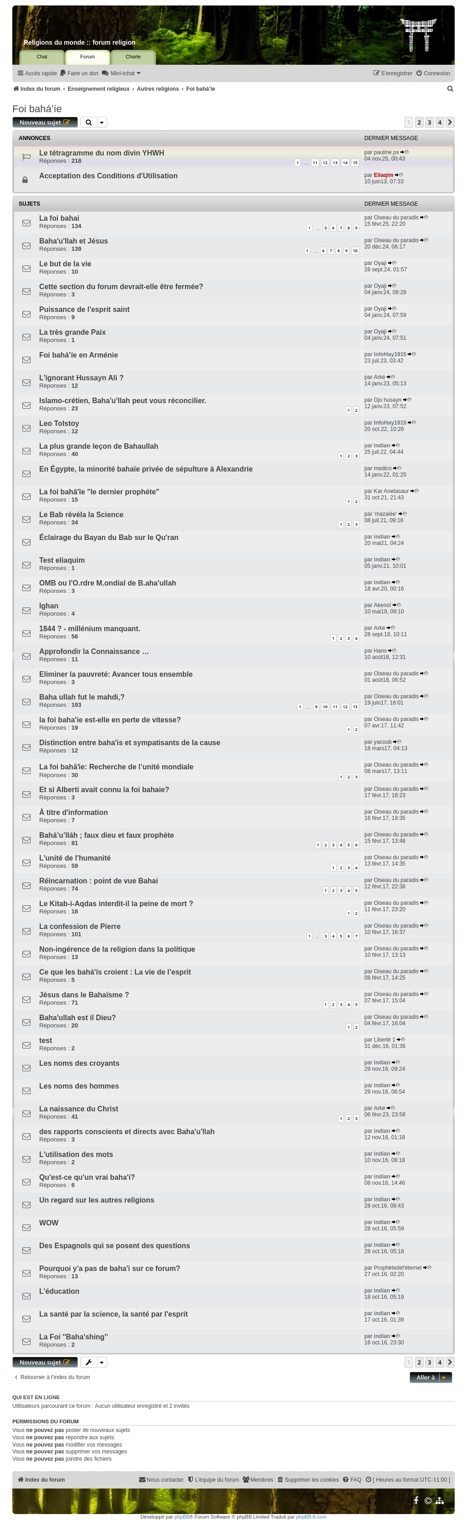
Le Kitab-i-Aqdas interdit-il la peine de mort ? (116, 904)
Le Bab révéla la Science (81, 515)
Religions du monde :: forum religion (79, 42)
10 (355, 251)
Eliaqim (384, 175)
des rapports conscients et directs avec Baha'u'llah (127, 1132)
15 (355, 163)
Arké (379, 377)
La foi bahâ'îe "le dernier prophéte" (99, 492)
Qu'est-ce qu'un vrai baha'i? (87, 1177)
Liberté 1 (384, 1040)
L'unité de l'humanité (75, 858)
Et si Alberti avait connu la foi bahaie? (104, 790)
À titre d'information (73, 812)
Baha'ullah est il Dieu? (77, 1018)
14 (345, 163)
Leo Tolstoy (59, 423)
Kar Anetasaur (391, 491)
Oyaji (380, 263)
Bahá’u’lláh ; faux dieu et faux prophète (106, 835)
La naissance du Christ (78, 1109)
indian (382, 445)
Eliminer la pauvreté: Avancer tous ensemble (116, 674)
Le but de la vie (65, 264)
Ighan (48, 606)
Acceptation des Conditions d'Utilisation (108, 176)
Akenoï (382, 605)
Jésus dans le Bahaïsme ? (84, 995)
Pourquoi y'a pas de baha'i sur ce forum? (109, 1268)
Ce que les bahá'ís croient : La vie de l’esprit (115, 972)
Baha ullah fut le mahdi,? (82, 697)
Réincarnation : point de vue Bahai (98, 881)
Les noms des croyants (79, 1063)
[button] (450, 122)
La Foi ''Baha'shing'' (73, 1337)
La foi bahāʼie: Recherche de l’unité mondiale (116, 767)
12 (325, 163)
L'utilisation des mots (76, 1154)
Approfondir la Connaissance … (94, 651)
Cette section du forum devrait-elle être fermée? (121, 286)
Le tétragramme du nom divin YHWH (101, 153)
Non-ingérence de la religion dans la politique (117, 949)
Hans (380, 651)
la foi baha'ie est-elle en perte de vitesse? (110, 720)
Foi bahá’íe (37, 108)
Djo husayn (388, 400)
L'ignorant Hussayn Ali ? (81, 378)
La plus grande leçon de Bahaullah (98, 446)
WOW (48, 1223)
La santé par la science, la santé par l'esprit (113, 1314)
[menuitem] (79, 73)
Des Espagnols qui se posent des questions (114, 1246)
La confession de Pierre (80, 926)
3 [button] (429, 122)
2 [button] (419, 122)
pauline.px (386, 152)
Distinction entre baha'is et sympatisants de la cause (129, 743)
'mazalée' (385, 514)
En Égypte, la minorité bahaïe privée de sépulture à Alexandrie (146, 469)
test (45, 1040)
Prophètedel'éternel (398, 1268)
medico (383, 468)
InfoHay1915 (390, 354)
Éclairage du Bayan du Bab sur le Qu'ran (108, 537)
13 (335, 163)
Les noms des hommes (79, 1086)
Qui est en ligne (36, 1397)
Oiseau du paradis (396, 217)
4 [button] (439, 122)
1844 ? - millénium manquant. (89, 629)
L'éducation (59, 1291)
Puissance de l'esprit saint (84, 309)
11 (315, 163)
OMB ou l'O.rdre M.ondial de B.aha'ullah (107, 583)
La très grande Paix (72, 332)
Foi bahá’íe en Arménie (78, 355)
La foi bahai (59, 218)
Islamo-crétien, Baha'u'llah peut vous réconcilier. (122, 401)
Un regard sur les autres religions (96, 1200)
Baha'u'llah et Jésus (73, 241)
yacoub (383, 742)
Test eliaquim (62, 560)
